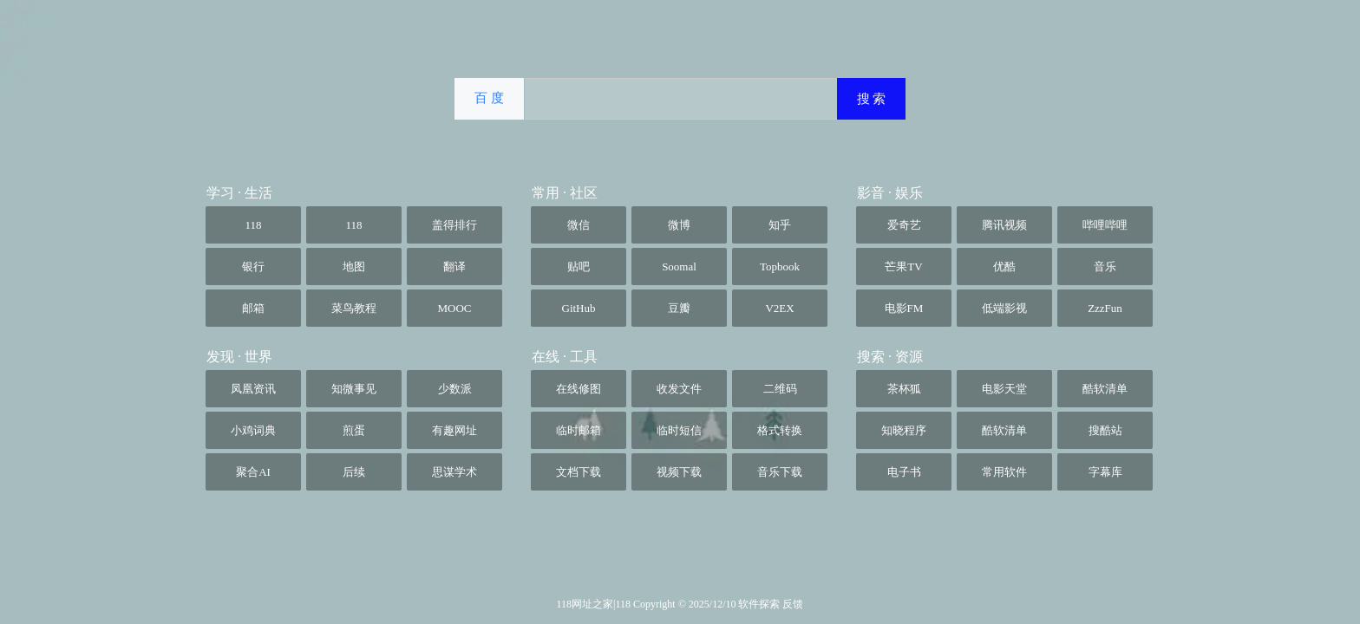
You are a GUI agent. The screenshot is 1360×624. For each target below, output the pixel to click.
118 (253, 224)
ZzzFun (1105, 308)
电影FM (904, 308)
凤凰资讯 (253, 388)
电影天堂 (1004, 388)
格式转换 (779, 430)
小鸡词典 (253, 430)
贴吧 (578, 266)
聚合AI (253, 471)
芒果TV (903, 266)
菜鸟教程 (353, 308)
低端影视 (1004, 308)
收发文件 (679, 388)
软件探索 (760, 604)
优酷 (1004, 266)
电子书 (904, 471)
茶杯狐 (904, 388)
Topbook (780, 266)
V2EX (779, 308)
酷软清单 (1105, 388)
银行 (253, 266)
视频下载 (679, 471)
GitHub (579, 308)
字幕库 (1105, 471)
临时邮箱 (578, 430)
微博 (679, 224)
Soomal (679, 266)
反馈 (792, 604)
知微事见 (353, 388)
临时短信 (679, 430)
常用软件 (1004, 471)
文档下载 (578, 471)
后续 (354, 471)
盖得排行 (454, 224)
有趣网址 (454, 430)
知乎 (779, 224)
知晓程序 (903, 430)
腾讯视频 (1004, 224)
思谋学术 (454, 471)
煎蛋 (354, 430)
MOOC (454, 308)
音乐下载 (779, 471)
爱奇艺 (904, 224)
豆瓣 (679, 308)
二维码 (780, 388)
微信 (578, 224)
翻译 (454, 266)
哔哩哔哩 (1105, 224)
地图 (354, 266)
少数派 (455, 388)
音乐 (1105, 266)
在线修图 (578, 388)
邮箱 (253, 308)
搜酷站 (1105, 430)
